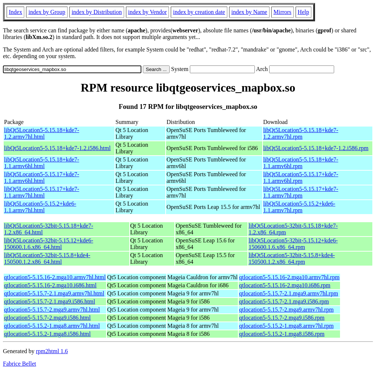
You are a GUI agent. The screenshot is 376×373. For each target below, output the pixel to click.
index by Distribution (97, 12)
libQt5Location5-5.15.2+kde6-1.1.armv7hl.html (40, 206)
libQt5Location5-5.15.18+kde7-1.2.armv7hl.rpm (301, 133)
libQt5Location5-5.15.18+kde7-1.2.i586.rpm (316, 148)
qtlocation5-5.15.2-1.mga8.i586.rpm (281, 334)
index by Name (249, 12)
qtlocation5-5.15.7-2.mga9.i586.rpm (281, 318)
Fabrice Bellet (19, 363)
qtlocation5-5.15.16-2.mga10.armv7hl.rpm (289, 277)
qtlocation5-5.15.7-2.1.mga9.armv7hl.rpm (288, 293)
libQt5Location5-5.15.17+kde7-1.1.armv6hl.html (41, 177)
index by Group (46, 12)
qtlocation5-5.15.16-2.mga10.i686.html (50, 285)
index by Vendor (147, 12)
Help (303, 12)
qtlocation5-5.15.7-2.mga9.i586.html (47, 318)
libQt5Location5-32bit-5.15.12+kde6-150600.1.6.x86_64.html (48, 243)
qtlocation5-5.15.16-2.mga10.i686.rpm (284, 285)
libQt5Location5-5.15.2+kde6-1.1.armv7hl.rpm (299, 206)
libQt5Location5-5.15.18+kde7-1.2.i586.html (57, 148)
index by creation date (199, 12)
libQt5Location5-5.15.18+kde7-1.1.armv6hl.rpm (301, 162)
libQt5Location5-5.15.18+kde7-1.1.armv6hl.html (41, 162)
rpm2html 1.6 (52, 351)
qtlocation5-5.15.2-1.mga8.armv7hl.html (52, 326)
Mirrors (283, 12)
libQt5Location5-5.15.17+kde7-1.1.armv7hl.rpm (301, 192)
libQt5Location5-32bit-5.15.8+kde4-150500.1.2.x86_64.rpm (292, 258)
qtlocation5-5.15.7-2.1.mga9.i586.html (49, 301)
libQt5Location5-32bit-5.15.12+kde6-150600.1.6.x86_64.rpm (293, 243)
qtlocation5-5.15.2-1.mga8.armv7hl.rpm (286, 326)
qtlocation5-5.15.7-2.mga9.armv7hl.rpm (286, 309)
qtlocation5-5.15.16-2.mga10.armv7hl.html (55, 277)
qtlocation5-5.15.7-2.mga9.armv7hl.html (52, 309)
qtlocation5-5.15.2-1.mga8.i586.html (47, 334)
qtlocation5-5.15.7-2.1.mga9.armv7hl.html (54, 293)
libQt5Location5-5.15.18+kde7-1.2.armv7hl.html (41, 133)
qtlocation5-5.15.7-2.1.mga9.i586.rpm (284, 301)
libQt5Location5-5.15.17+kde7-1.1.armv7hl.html (41, 192)
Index (15, 12)
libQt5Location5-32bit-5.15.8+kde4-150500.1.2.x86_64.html (47, 258)
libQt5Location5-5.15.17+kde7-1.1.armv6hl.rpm (301, 177)
